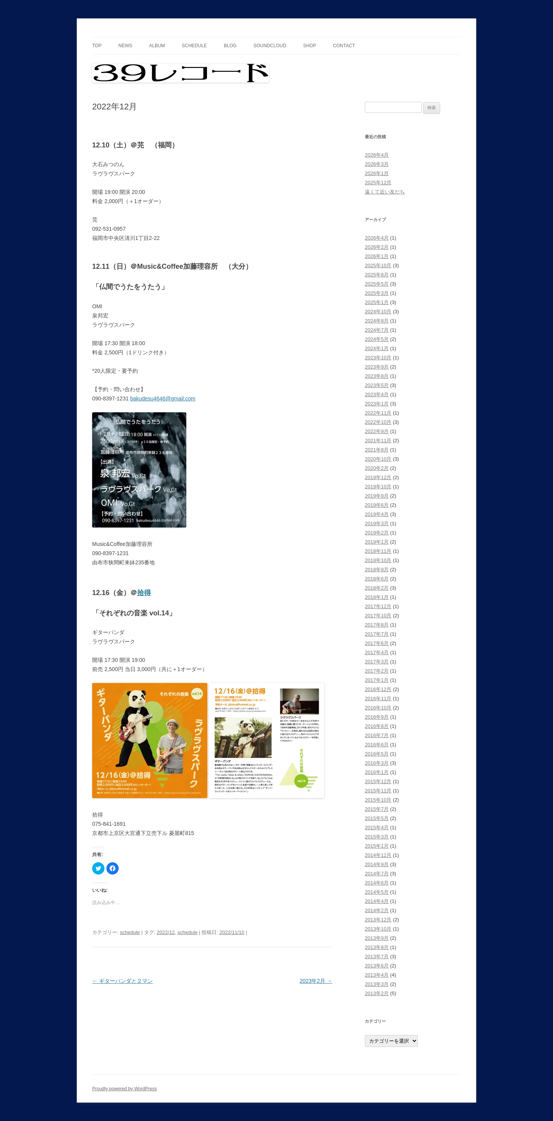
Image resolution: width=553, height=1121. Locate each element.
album (157, 45)
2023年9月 (377, 367)
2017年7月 (377, 634)
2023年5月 (377, 385)
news (125, 45)
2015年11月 (378, 791)
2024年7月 (377, 330)
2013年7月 (377, 956)
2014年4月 (377, 901)
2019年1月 (377, 542)
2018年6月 (377, 579)
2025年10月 (378, 265)
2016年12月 (378, 689)
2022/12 (166, 932)
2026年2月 (377, 247)
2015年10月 (378, 800)
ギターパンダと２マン (122, 981)
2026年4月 (377, 155)
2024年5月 (377, 339)
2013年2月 (377, 993)
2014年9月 (377, 864)
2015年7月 (377, 809)
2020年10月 (378, 459)
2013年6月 (377, 966)
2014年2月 (377, 910)
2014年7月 (377, 873)
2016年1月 (377, 772)
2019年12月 (378, 477)
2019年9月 (377, 496)
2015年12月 (378, 781)
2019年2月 (377, 533)
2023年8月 (377, 376)
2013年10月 (378, 929)
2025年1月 (377, 302)
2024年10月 (378, 311)
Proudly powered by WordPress (124, 1088)
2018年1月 (377, 597)
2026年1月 (377, 173)
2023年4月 (377, 394)
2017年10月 (378, 615)
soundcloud (269, 45)
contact (344, 45)
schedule (194, 45)
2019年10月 (378, 486)
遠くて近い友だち (385, 192)
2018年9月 (377, 569)
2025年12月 (378, 182)
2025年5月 (377, 284)
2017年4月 (377, 652)
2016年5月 (377, 754)
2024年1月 (377, 348)
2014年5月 (377, 892)
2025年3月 (377, 293)
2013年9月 (377, 938)
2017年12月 (378, 606)
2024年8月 (377, 321)
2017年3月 (377, 662)
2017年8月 (377, 625)
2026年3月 (377, 164)
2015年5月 (377, 818)
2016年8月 (377, 726)
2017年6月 (377, 643)
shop (309, 45)
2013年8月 (377, 947)
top (96, 45)
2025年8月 (377, 275)
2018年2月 (377, 588)
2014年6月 (377, 883)
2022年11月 (378, 413)
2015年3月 (377, 837)
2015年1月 (377, 846)
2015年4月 (377, 827)
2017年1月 (377, 680)
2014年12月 (378, 855)
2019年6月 (377, 505)
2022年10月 (378, 422)
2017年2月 (377, 671)
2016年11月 (378, 698)
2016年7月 (377, 735)
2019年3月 (377, 523)
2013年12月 (378, 920)
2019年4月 (377, 514)
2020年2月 (377, 468)
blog (230, 45)
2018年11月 (378, 551)
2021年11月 (378, 440)
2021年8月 (377, 450)
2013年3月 (377, 984)
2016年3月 (377, 763)
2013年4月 (377, 975)
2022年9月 (377, 431)
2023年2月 (316, 981)
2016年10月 (378, 708)
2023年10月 (378, 357)
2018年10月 (378, 560)
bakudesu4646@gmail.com (162, 398)
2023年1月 (377, 404)
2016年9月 (377, 717)
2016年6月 (377, 744)
